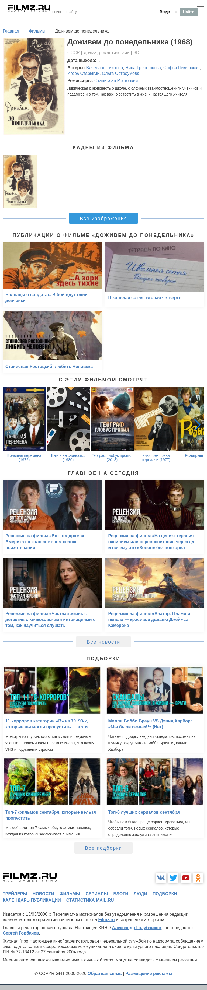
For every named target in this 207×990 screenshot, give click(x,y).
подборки (165, 893)
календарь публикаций (32, 900)
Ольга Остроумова (120, 73)
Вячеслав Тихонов (104, 67)
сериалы (96, 893)
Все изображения (103, 218)
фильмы (70, 893)
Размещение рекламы (148, 973)
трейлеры (15, 893)
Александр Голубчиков (136, 927)
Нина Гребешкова (143, 67)
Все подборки (103, 848)
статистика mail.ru (90, 900)
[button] (197, 424)
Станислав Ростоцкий (116, 80)
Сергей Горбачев (21, 933)
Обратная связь (105, 973)
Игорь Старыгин (83, 73)
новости (43, 893)
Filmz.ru (106, 919)
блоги (120, 893)
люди (140, 893)
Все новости (103, 642)
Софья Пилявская (181, 67)
